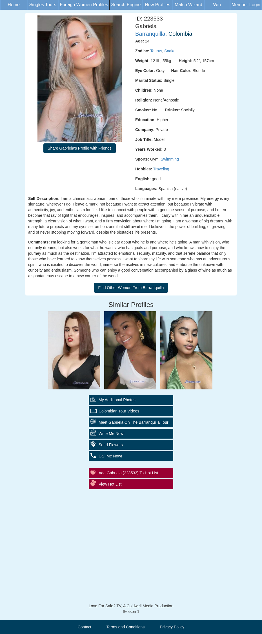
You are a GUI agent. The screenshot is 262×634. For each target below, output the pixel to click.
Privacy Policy (172, 627)
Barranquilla (150, 34)
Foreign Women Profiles (84, 4)
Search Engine (126, 4)
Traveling (161, 169)
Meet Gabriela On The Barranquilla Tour (133, 422)
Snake (170, 51)
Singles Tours (42, 4)
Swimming (170, 159)
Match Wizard (188, 4)
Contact (84, 627)
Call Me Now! (110, 456)
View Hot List (110, 484)
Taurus (156, 51)
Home (14, 4)
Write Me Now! (112, 433)
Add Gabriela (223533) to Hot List (128, 473)
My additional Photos (117, 400)
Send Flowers (111, 445)
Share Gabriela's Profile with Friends (80, 148)
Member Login (246, 4)
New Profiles (157, 4)
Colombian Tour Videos (119, 411)
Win (217, 4)
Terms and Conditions (125, 627)
